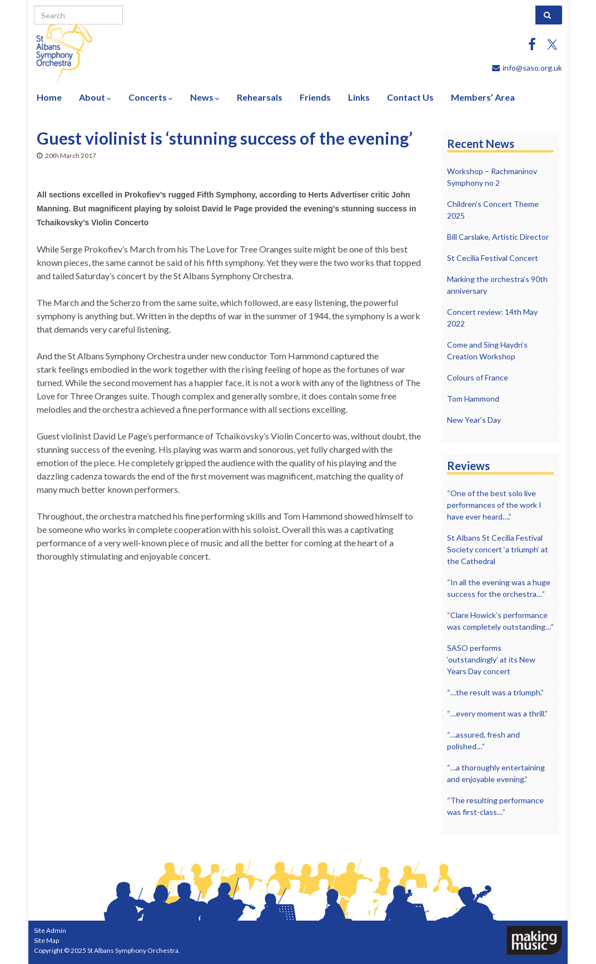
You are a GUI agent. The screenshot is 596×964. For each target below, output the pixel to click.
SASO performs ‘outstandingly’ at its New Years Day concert (491, 659)
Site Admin (50, 930)
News (205, 97)
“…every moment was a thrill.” (497, 713)
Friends (315, 97)
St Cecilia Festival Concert (492, 258)
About (95, 97)
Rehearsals (259, 97)
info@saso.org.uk (532, 67)
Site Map (46, 940)
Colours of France (477, 377)
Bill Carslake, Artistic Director (498, 236)
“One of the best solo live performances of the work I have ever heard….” (494, 504)
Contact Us (410, 97)
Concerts (150, 97)
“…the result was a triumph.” (495, 692)
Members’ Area (483, 97)
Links (359, 97)
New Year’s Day (474, 419)
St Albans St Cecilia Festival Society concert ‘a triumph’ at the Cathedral (497, 549)
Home (49, 97)
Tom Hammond (473, 398)
